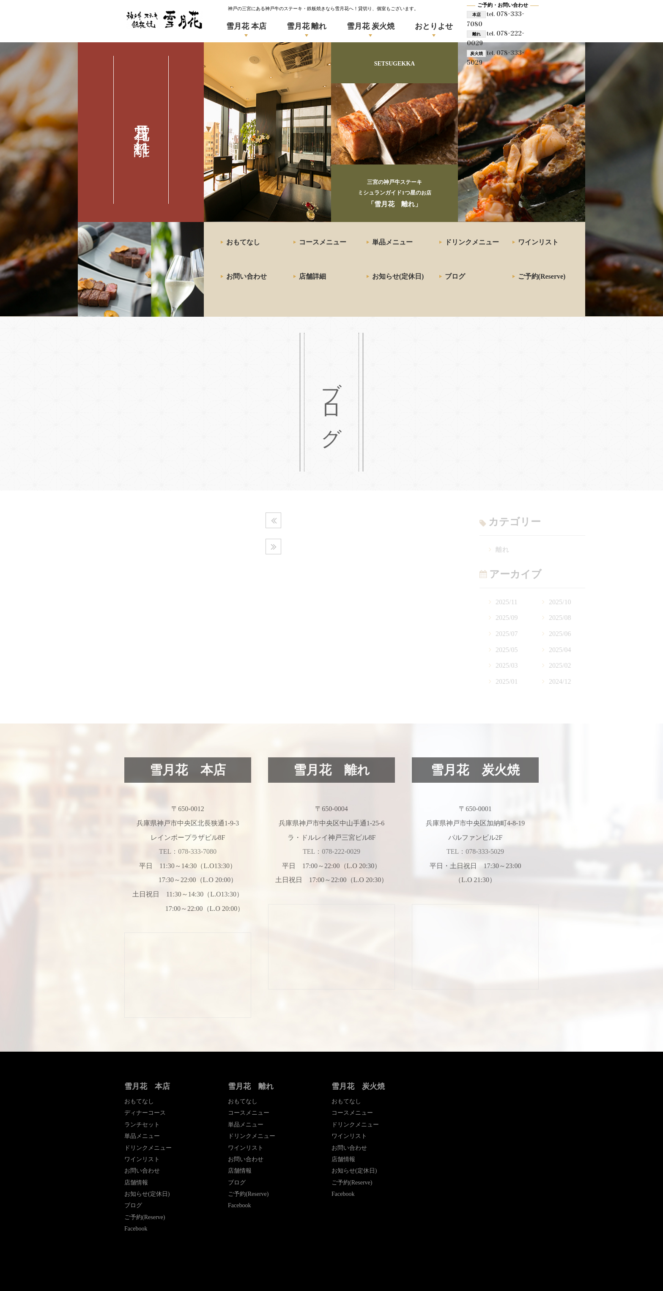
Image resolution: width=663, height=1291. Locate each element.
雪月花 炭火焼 (371, 26)
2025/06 (560, 633)
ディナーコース (145, 1113)
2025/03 (507, 665)
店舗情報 (136, 1182)
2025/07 (507, 633)
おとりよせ (434, 26)
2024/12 (560, 681)
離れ (502, 549)
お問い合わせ (246, 276)
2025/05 (507, 649)
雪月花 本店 (246, 26)
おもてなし (243, 242)
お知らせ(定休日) (398, 276)
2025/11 (507, 602)
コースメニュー (322, 242)
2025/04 (560, 649)
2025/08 (560, 617)
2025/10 (560, 602)
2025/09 (507, 617)
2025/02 (560, 665)
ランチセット (142, 1124)
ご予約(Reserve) (542, 276)
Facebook (135, 1228)
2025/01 (507, 681)
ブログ (455, 276)
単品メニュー (392, 242)
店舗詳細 (312, 276)
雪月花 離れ (307, 26)
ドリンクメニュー (472, 242)
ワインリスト (538, 242)
